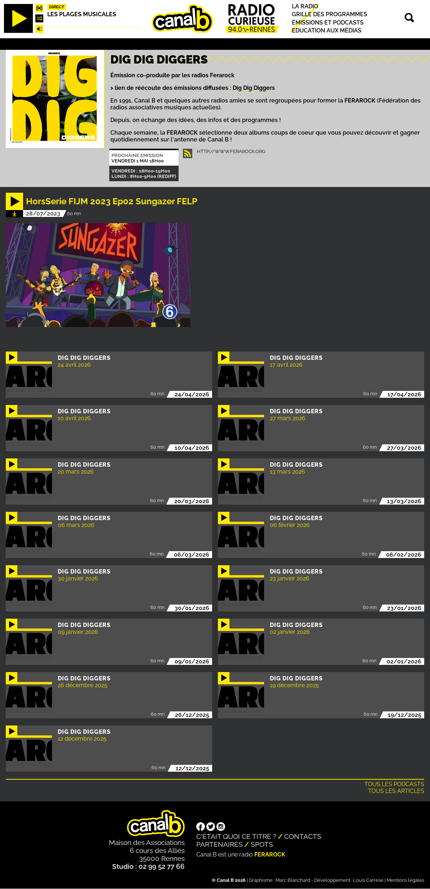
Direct (56, 7)
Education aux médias (326, 30)
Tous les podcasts (394, 784)
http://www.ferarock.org (231, 151)
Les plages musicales (81, 14)
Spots (262, 844)
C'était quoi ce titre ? (236, 836)
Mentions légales (405, 880)
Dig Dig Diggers (254, 87)
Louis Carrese (368, 880)
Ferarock (269, 854)
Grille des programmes (329, 14)
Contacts (302, 836)
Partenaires (219, 844)
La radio (305, 6)
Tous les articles (396, 791)
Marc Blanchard (293, 880)
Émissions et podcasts (328, 22)
